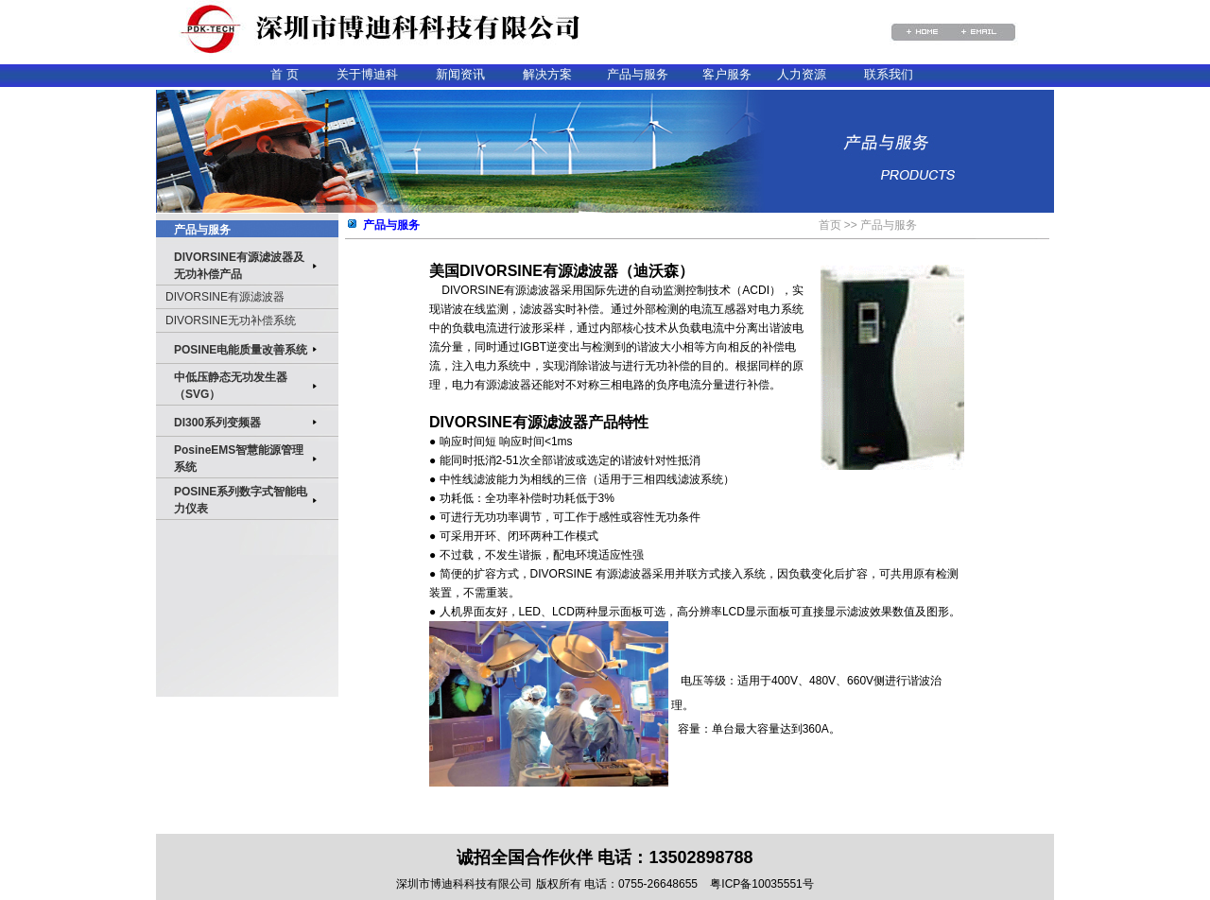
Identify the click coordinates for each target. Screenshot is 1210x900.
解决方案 (547, 74)
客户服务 (727, 74)
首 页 (284, 74)
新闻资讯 (460, 74)
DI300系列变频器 (217, 422)
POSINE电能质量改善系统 (240, 349)
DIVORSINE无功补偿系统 (230, 320)
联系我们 (888, 74)
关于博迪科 (367, 74)
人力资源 (801, 74)
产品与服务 (637, 74)
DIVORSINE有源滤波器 (225, 296)
